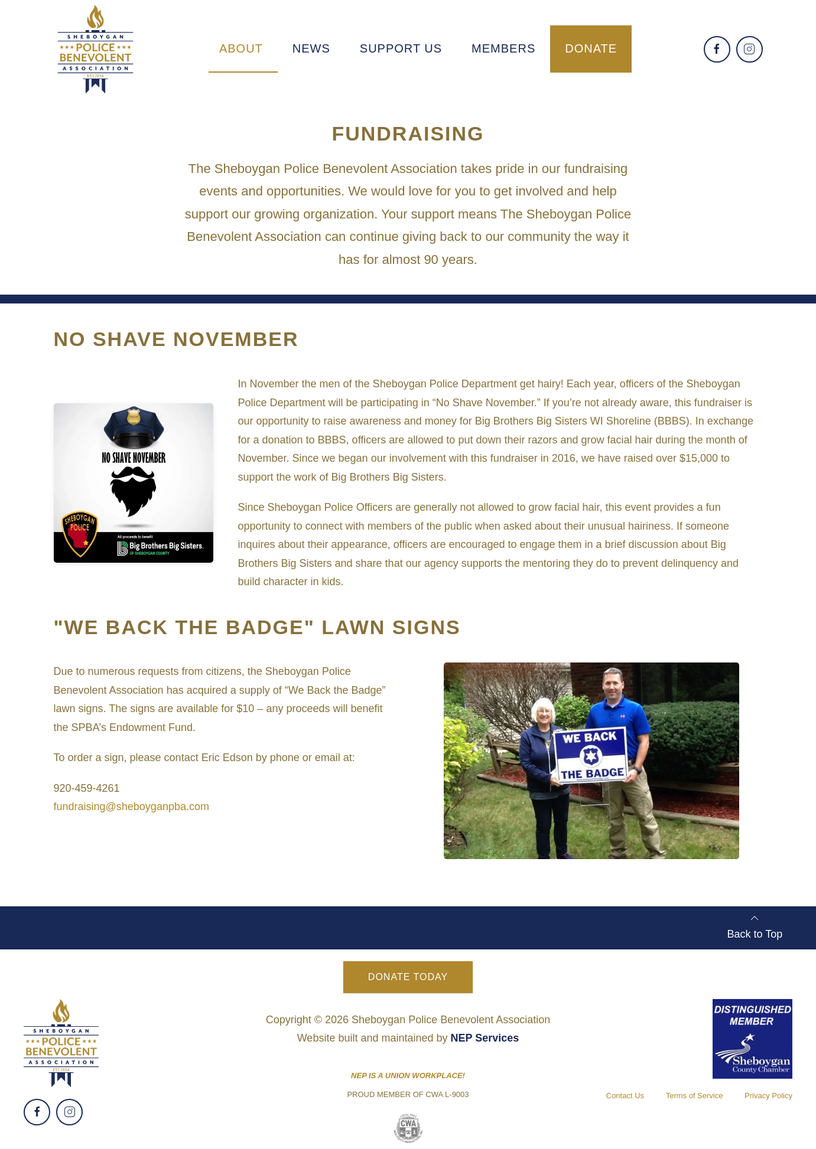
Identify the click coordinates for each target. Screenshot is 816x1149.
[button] (241, 48)
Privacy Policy (768, 1095)
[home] (95, 49)
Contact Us (625, 1095)
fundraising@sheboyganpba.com (131, 806)
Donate (591, 48)
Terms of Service (694, 1095)
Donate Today (408, 977)
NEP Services (485, 1038)
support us (401, 48)
